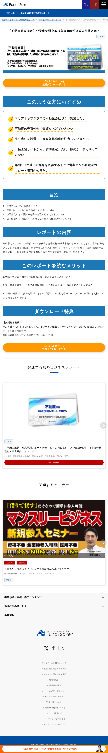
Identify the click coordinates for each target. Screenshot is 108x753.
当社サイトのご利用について (54, 663)
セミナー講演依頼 (54, 713)
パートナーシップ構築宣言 (54, 718)
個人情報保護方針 (54, 685)
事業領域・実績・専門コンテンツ (23, 597)
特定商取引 (54, 679)
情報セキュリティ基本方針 (54, 696)
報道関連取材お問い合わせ (54, 707)
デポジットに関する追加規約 (54, 674)
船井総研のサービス (15, 606)
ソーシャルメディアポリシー (54, 691)
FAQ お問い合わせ (54, 702)
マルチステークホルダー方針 (54, 724)
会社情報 (9, 615)
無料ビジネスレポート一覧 (50, 20)
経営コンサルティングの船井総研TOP (18, 20)
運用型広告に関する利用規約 (54, 668)
